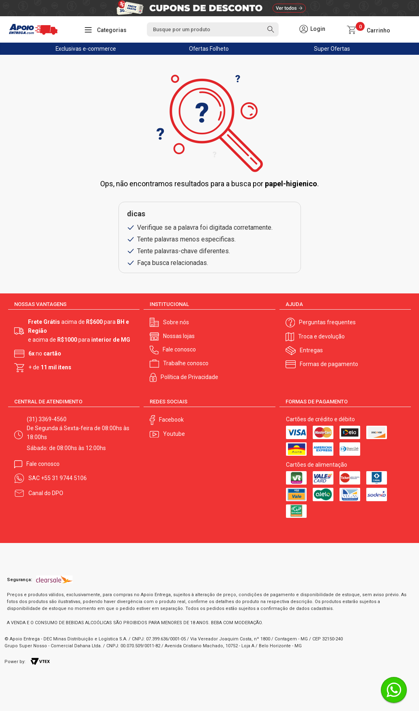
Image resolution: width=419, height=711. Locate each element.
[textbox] (213, 29)
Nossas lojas (179, 336)
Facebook (171, 419)
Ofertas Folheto (209, 48)
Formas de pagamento (329, 364)
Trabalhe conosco (185, 363)
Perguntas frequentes (327, 322)
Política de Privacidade (189, 377)
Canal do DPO (45, 493)
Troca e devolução (321, 336)
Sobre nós (176, 322)
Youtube (174, 434)
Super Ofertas (332, 48)
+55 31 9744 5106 (64, 478)
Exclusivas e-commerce (86, 48)
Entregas (311, 350)
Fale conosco (179, 349)
